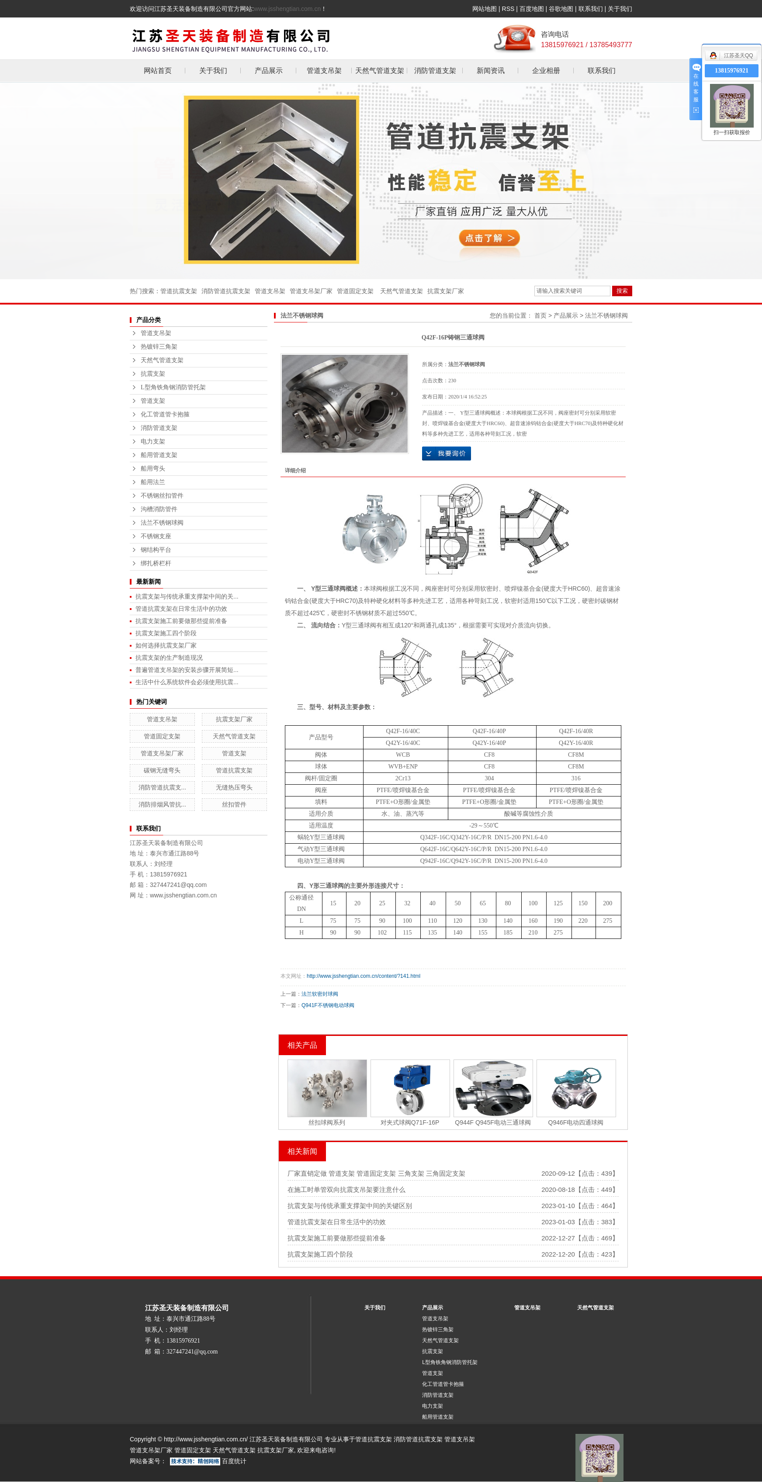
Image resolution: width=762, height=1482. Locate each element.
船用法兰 (153, 482)
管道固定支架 (355, 290)
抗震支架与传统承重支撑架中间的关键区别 (349, 1205)
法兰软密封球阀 (319, 994)
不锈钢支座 (156, 536)
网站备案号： (148, 1461)
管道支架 (153, 401)
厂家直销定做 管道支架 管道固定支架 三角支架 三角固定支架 (376, 1173)
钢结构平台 (156, 550)
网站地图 (484, 8)
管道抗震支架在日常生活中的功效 (181, 608)
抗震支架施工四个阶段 (166, 633)
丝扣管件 (234, 804)
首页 (540, 315)
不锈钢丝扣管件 (162, 495)
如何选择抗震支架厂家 (166, 645)
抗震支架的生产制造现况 (169, 657)
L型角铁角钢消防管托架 (173, 387)
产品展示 (269, 70)
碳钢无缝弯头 (162, 770)
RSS (508, 8)
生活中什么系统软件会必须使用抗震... (187, 682)
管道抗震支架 (178, 290)
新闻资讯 (491, 70)
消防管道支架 (435, 70)
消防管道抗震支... (163, 787)
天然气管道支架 (379, 70)
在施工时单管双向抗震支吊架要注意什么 (346, 1189)
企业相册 (546, 70)
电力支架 (153, 441)
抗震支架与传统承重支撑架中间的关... (187, 596)
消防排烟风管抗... (163, 804)
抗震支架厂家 (445, 290)
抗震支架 (153, 373)
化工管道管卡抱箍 (165, 414)
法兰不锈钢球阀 (162, 522)
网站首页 (158, 70)
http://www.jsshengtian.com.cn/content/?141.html (363, 976)
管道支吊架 (324, 70)
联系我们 (590, 8)
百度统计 (234, 1461)
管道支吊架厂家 (311, 290)
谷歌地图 (561, 8)
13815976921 (731, 70)
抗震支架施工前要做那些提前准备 (181, 620)
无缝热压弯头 (234, 787)
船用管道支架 (159, 455)
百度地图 (532, 8)
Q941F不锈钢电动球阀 (327, 1005)
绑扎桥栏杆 (156, 563)
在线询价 (446, 454)
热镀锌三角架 (159, 346)
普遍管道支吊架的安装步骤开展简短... (187, 669)
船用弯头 (153, 468)
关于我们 (620, 8)
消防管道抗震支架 (225, 290)
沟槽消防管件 (159, 509)
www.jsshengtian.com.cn (287, 8)
